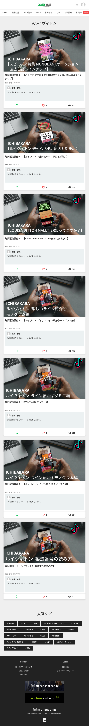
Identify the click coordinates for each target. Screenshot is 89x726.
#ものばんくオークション (54, 623)
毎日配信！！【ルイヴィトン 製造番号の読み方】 (30, 566)
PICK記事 (28, 12)
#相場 (35, 623)
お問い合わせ (24, 671)
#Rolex (71, 629)
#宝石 (23, 623)
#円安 (42, 636)
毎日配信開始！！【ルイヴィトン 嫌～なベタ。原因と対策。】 (36, 156)
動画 (58, 12)
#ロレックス (12, 636)
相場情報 (68, 12)
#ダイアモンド (12, 648)
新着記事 (16, 12)
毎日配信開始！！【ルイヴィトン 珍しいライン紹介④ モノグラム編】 (40, 320)
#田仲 (47, 642)
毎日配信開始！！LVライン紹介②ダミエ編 (26, 402)
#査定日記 (29, 629)
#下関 (42, 629)
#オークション (12, 629)
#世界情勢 (56, 636)
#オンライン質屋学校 (15, 642)
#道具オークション (64, 642)
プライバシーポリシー (65, 671)
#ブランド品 (28, 636)
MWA (38, 12)
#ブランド (74, 623)
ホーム (5, 12)
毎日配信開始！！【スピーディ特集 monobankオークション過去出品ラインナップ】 (43, 77)
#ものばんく (56, 629)
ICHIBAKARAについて (23, 667)
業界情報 (49, 12)
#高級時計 (34, 642)
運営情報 (23, 674)
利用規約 (65, 667)
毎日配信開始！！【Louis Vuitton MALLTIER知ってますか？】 (37, 238)
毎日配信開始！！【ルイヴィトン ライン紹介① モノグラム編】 (37, 484)
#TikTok (10, 623)
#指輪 (27, 648)
